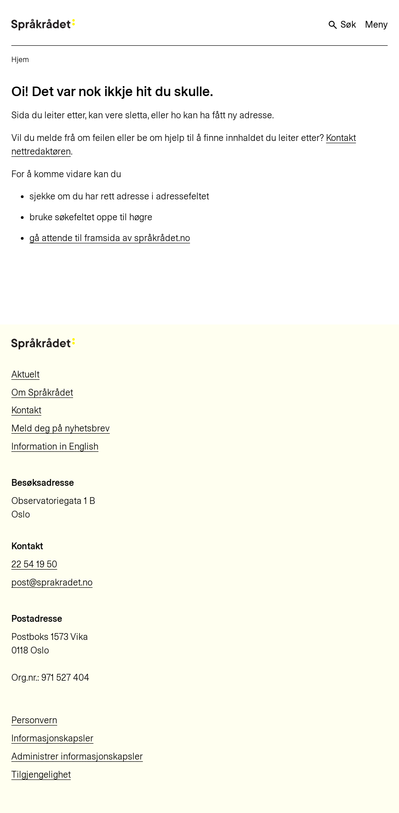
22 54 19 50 (34, 564)
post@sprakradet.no (51, 582)
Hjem (20, 59)
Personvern (34, 720)
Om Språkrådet (42, 392)
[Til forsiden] (43, 24)
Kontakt (26, 410)
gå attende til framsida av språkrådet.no (109, 237)
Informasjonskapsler (52, 738)
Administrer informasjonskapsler (77, 756)
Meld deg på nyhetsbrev (60, 428)
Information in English (54, 446)
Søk (341, 24)
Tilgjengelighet (41, 774)
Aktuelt (25, 374)
